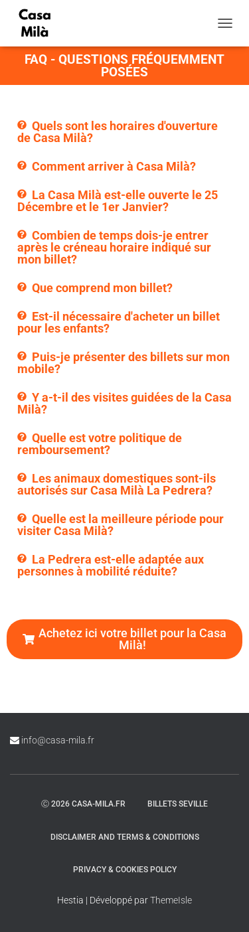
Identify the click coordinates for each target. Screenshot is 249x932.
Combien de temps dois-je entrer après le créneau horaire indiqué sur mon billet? (114, 247)
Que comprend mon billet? (102, 288)
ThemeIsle (171, 900)
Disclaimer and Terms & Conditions (124, 837)
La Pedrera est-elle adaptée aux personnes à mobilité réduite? (110, 565)
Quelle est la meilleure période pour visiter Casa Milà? (120, 525)
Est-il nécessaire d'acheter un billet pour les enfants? (118, 322)
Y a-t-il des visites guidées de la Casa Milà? (124, 403)
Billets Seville (177, 804)
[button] (124, 132)
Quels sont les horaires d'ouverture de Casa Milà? (117, 132)
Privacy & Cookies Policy (125, 869)
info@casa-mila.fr (57, 740)
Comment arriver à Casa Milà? (114, 166)
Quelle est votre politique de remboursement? (99, 444)
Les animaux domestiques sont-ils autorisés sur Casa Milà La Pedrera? (116, 484)
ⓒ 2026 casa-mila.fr (83, 804)
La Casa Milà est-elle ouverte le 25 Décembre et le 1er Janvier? (117, 201)
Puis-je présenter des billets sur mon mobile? (123, 363)
